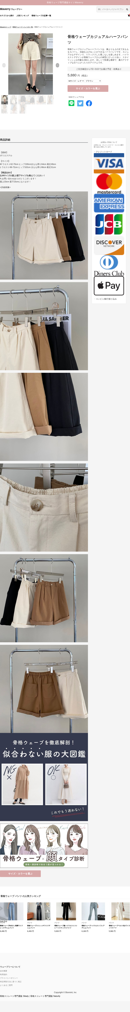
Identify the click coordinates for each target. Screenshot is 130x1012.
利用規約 (3, 974)
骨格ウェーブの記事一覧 (41, 16)
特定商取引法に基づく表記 (10, 982)
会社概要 (3, 971)
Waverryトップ (5, 27)
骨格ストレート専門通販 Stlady (14, 996)
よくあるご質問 (6, 985)
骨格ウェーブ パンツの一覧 (22, 27)
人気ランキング (22, 16)
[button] (57, 65)
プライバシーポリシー (9, 978)
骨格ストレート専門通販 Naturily (45, 996)
